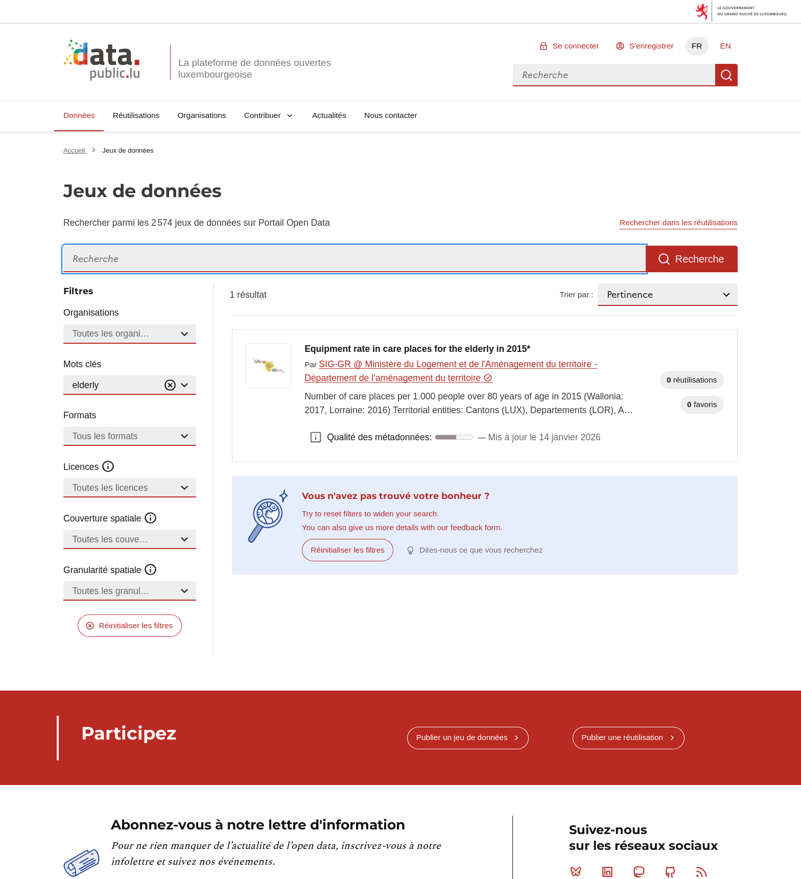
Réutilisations (136, 115)
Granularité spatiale (110, 570)
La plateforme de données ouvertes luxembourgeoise (254, 68)
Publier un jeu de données (462, 737)
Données (79, 115)
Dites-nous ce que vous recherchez (481, 549)
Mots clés (82, 364)
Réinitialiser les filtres (136, 625)
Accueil (75, 150)
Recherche (726, 75)
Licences (89, 467)
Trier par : (576, 294)
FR (697, 45)
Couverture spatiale (110, 518)
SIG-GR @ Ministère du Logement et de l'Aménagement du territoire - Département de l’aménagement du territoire (450, 371)
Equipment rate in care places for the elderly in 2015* (417, 349)
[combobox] (614, 75)
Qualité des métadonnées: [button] (315, 437)
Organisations (202, 115)
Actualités (329, 115)
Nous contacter (390, 115)
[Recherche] (354, 259)
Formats (80, 415)
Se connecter (576, 45)
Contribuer (262, 115)
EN (725, 45)
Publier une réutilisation (622, 737)
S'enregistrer (651, 45)
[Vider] (170, 385)
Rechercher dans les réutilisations (679, 222)
